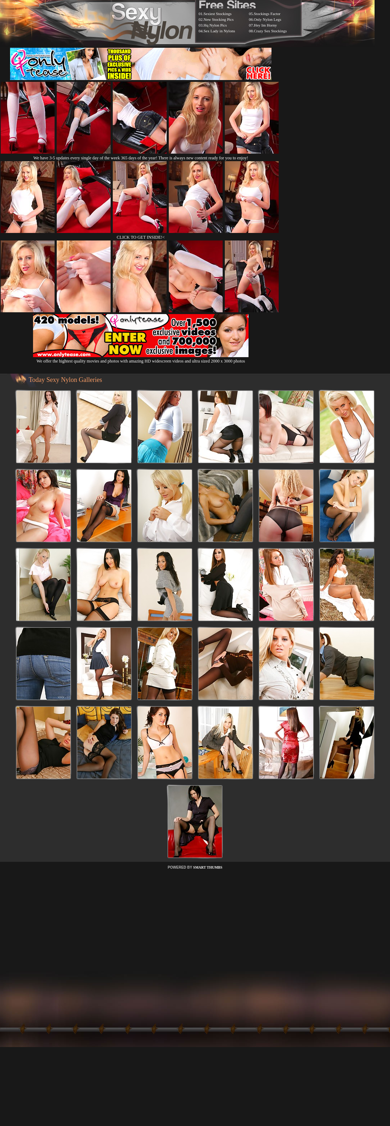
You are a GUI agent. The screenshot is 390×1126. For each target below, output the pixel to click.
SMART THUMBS (207, 867)
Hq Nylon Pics (215, 25)
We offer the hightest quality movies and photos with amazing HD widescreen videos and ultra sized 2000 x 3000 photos (141, 358)
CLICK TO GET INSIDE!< (141, 237)
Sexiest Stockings (218, 13)
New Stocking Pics (219, 19)
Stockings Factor (267, 13)
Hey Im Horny (265, 25)
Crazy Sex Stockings (270, 31)
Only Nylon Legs (267, 19)
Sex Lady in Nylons (219, 31)
